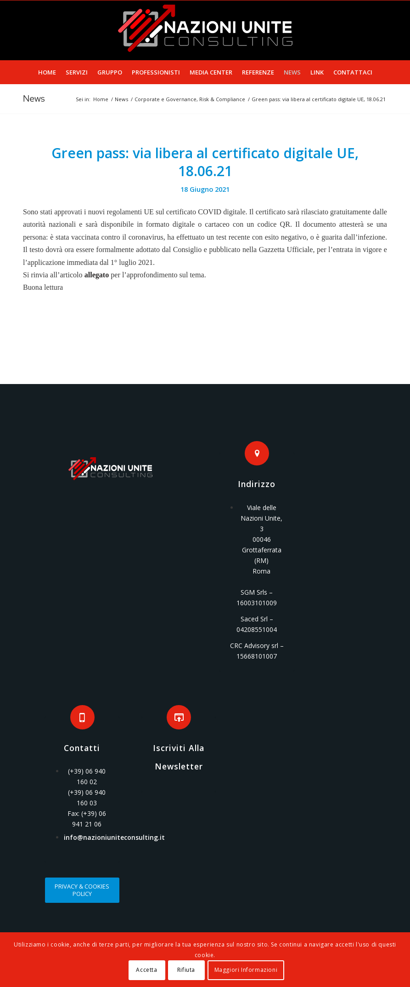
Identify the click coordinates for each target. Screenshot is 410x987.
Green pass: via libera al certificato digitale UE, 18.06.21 (205, 161)
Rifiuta (186, 970)
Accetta (146, 970)
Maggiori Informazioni (246, 970)
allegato (96, 275)
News (34, 98)
